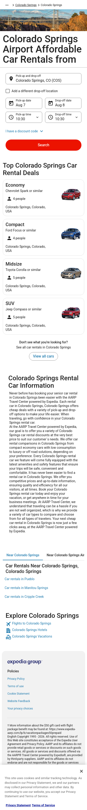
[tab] (23, 555)
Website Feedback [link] (18, 701)
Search (43, 145)
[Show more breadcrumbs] (7, 5)
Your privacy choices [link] (20, 708)
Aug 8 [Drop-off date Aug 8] (60, 105)
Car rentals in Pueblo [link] (20, 579)
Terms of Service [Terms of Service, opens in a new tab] (43, 805)
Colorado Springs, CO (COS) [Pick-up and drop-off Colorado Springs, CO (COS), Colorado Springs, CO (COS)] (38, 80)
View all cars (43, 356)
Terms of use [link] (15, 686)
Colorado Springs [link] (26, 5)
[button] (43, 131)
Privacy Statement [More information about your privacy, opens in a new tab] (18, 805)
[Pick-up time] (24, 117)
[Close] (81, 771)
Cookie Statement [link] (18, 693)
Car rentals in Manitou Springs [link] (26, 588)
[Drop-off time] (63, 117)
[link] (43, 624)
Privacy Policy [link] (16, 678)
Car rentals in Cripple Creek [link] (24, 597)
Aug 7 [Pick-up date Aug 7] (20, 105)
